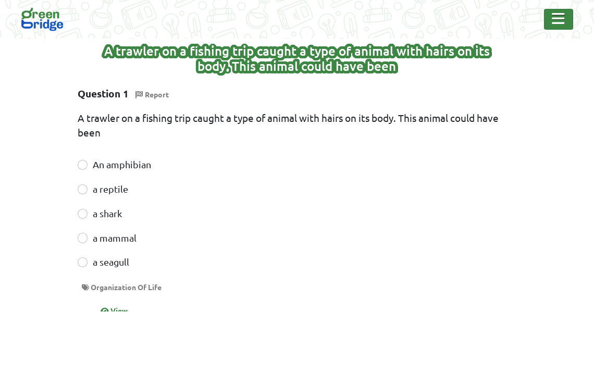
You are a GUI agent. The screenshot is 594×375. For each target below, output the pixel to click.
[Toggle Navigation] (558, 19)
